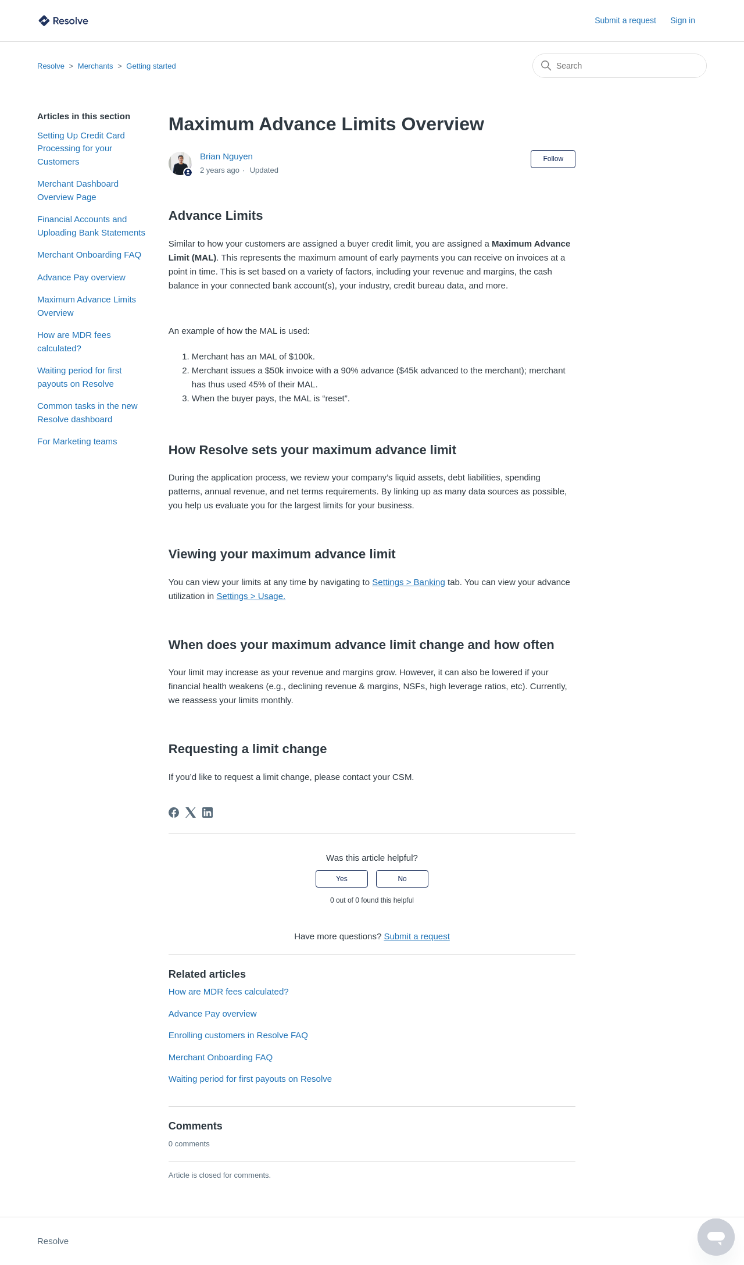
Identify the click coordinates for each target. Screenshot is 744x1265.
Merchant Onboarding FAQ (89, 254)
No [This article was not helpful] (402, 879)
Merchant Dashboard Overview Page (78, 190)
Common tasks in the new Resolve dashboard (87, 412)
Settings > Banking (408, 582)
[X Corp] (190, 812)
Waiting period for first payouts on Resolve (79, 377)
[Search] (619, 65)
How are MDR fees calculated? (74, 341)
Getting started (151, 66)
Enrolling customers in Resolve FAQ (238, 1035)
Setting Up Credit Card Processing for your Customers (81, 148)
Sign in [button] (682, 20)
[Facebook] (174, 812)
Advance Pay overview (81, 277)
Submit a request (625, 20)
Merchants (95, 66)
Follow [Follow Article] (553, 159)
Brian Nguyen (226, 156)
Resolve (51, 66)
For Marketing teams (77, 441)
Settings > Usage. (250, 596)
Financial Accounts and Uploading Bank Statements (91, 225)
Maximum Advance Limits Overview (86, 306)
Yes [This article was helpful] (342, 879)
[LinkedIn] (207, 812)
